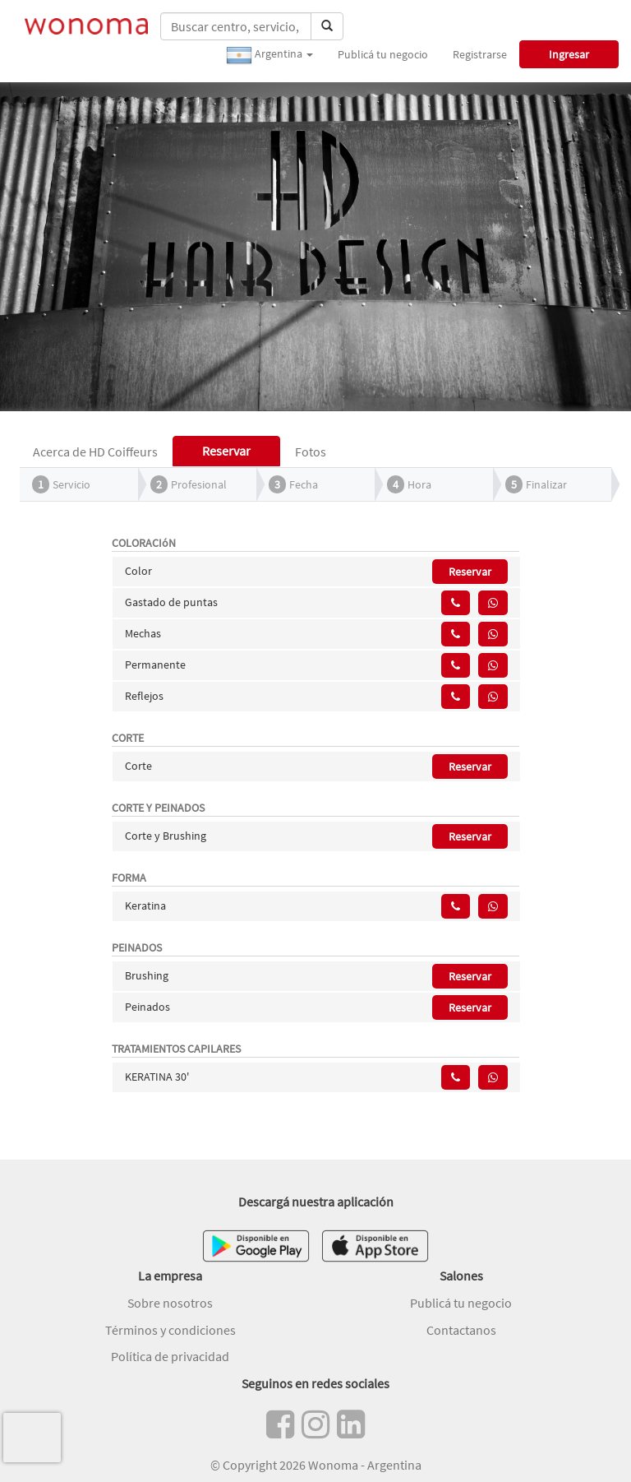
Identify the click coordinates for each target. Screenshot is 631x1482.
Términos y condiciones (170, 1330)
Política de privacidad (170, 1356)
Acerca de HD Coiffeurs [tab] (95, 451)
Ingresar (569, 54)
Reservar (470, 571)
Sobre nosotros (170, 1302)
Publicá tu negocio (383, 54)
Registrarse (480, 54)
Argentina (269, 55)
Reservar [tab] (226, 450)
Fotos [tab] (310, 451)
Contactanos (461, 1330)
